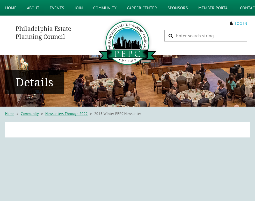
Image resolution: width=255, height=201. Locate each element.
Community (30, 113)
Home (9, 113)
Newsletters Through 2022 (66, 113)
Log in (241, 23)
